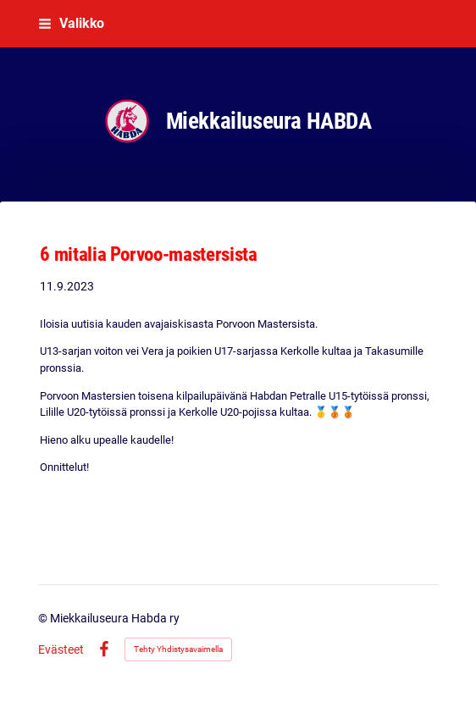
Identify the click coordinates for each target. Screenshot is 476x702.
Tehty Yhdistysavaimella (178, 649)
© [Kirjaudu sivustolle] (44, 618)
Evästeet (61, 649)
